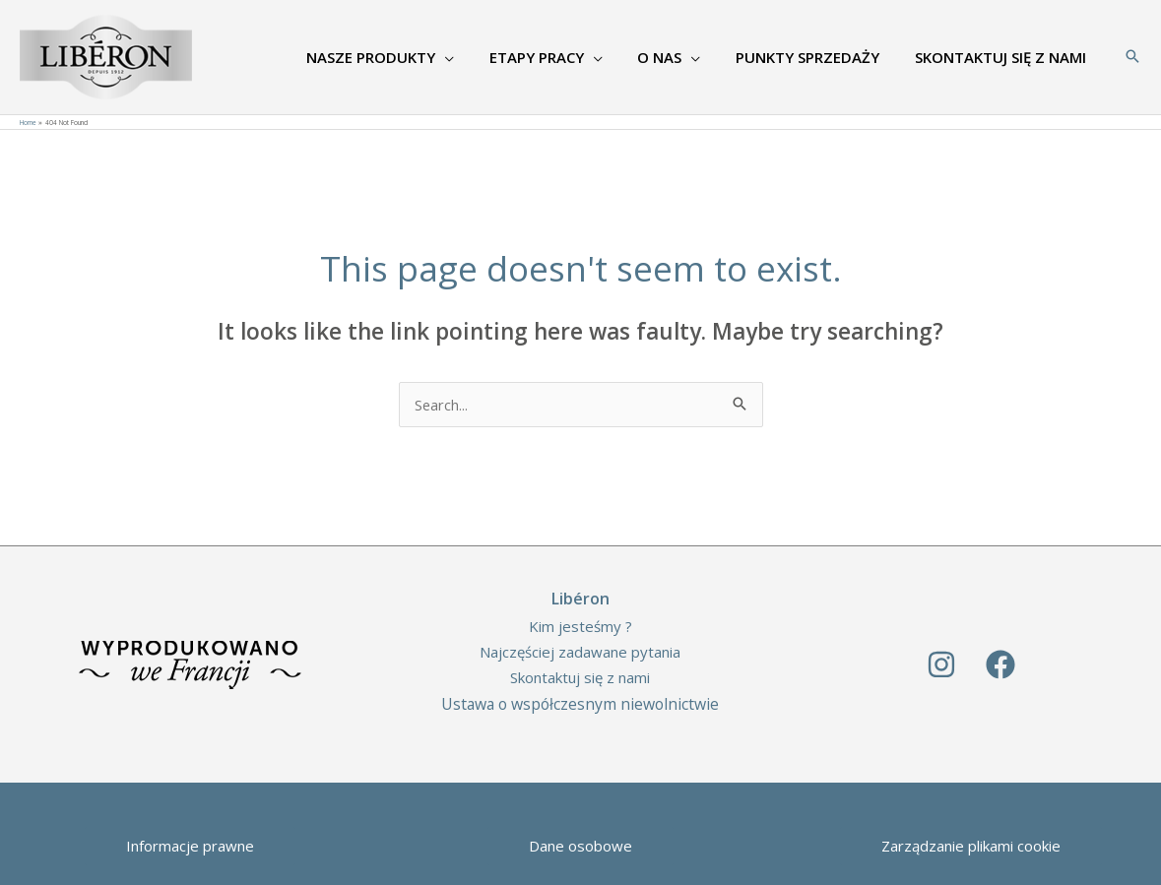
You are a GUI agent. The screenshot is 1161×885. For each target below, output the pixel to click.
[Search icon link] (1132, 57)
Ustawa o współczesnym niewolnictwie (580, 704)
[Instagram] (941, 664)
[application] (470, 57)
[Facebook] (1000, 664)
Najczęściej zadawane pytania (580, 652)
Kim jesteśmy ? (580, 626)
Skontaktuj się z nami (580, 677)
